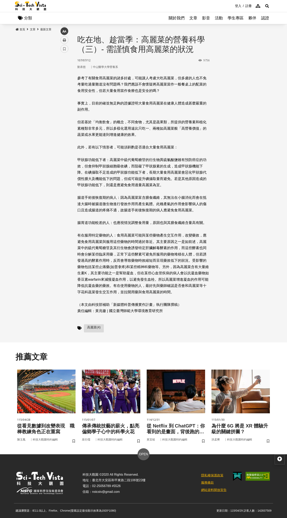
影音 (206, 18)
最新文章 (45, 29)
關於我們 (177, 18)
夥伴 (252, 18)
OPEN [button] (143, 454)
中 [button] (64, 102)
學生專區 (236, 18)
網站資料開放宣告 (214, 490)
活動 (219, 18)
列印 (64, 111)
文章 (193, 18)
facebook (64, 76)
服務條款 (207, 482)
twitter (64, 85)
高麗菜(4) (94, 327)
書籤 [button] (64, 120)
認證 (265, 18)
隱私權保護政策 (212, 475)
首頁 (20, 29)
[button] (267, 6)
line (63, 94)
